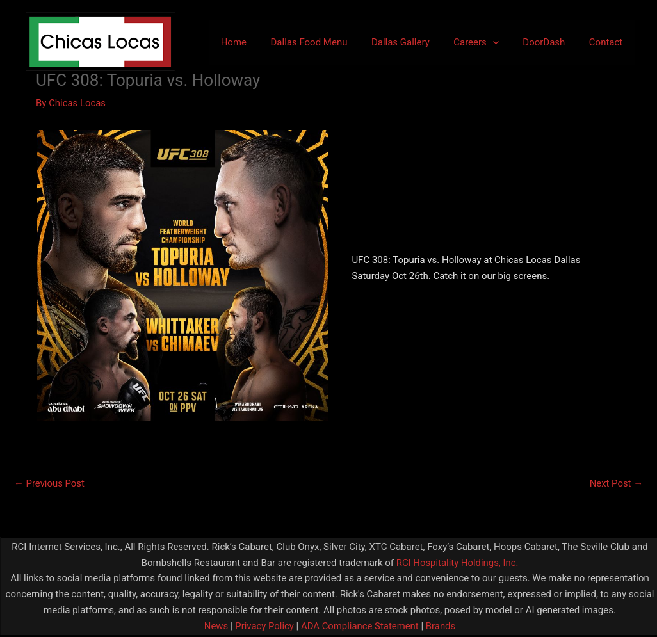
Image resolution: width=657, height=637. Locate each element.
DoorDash (551, 42)
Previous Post (49, 483)
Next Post (616, 483)
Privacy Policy (262, 626)
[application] (505, 42)
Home (260, 42)
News (215, 626)
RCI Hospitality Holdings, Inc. (457, 562)
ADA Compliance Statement (360, 626)
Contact (608, 42)
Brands (441, 626)
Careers (488, 42)
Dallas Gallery (417, 42)
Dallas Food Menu (330, 42)
